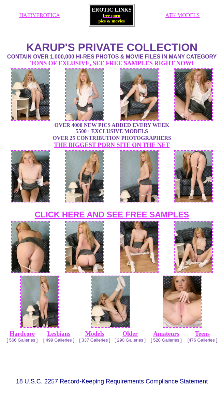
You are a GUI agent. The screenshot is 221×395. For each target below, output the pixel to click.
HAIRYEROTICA (39, 15)
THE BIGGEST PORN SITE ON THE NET (112, 145)
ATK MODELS (182, 15)
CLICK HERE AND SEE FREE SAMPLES (112, 214)
